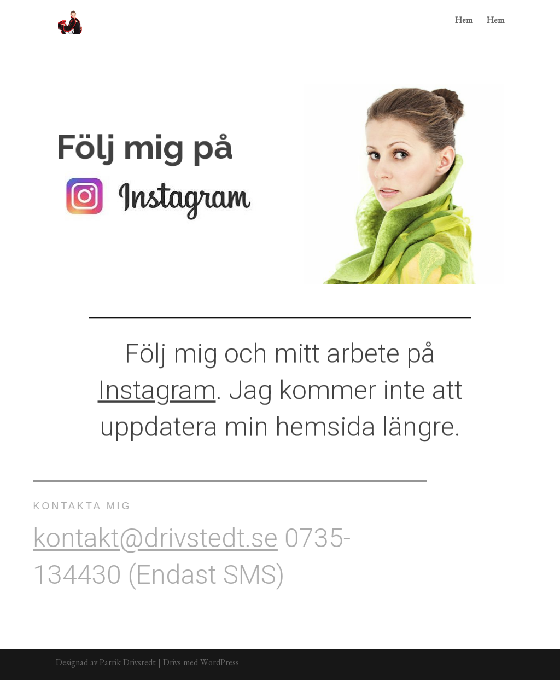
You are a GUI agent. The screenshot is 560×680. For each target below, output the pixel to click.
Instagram (157, 387)
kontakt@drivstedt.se (147, 538)
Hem (463, 22)
